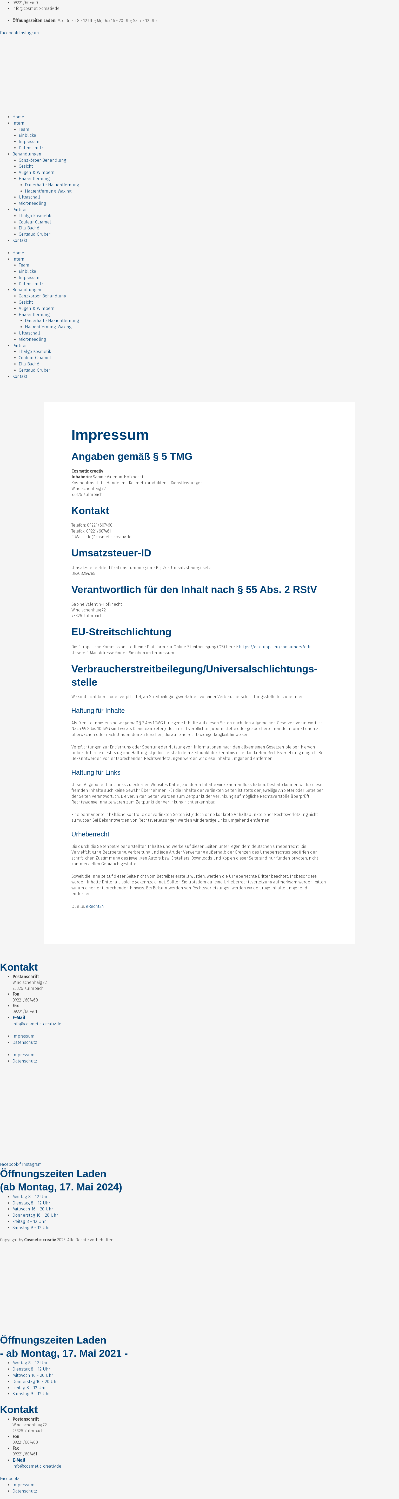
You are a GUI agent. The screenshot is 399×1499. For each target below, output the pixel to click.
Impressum (30, 139)
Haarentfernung (34, 174)
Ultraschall (29, 191)
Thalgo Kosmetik (34, 209)
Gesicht (25, 162)
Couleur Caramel (35, 215)
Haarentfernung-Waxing (47, 185)
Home (18, 116)
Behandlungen (26, 151)
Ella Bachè (28, 221)
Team (24, 127)
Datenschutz (31, 145)
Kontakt (19, 232)
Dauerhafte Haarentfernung (51, 180)
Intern (18, 122)
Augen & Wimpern (36, 168)
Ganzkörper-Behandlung (42, 156)
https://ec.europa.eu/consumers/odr (274, 631)
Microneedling (32, 197)
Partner (19, 203)
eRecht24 (94, 890)
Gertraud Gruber (34, 226)
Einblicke (27, 133)
